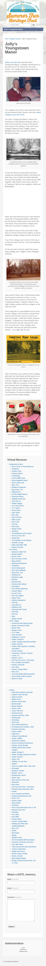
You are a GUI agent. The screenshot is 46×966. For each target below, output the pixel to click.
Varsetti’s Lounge (17, 542)
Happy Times (16, 598)
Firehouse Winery (18, 496)
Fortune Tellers (17, 591)
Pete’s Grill (15, 522)
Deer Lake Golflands (19, 570)
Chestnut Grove (17, 713)
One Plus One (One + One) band (23, 660)
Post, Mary (15, 667)
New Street (15, 784)
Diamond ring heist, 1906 (20, 715)
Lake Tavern (16, 513)
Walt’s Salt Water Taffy (19, 545)
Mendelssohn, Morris (19, 775)
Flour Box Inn (16, 501)
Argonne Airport (17, 697)
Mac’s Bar (15, 515)
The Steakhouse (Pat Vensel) (22, 533)
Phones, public (17, 800)
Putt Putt (15, 614)
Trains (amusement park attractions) (24, 847)
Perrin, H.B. (16, 798)
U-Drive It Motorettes (19, 849)
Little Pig (15, 602)
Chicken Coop (16, 471)
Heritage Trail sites (15, 39)
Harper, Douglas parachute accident (24, 642)
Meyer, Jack (16, 777)
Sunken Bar (16, 538)
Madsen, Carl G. (17, 658)
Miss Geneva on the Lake (20, 780)
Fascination (16, 586)
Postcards (15, 812)
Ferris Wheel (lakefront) (20, 589)
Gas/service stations (18, 741)
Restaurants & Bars (16, 464)
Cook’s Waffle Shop (18, 478)
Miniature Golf (16, 607)
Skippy (14, 835)
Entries (23, 949)
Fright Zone (16, 734)
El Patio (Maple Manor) (19, 494)
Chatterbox (15, 469)
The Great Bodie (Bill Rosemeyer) (23, 674)
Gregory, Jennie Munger (20, 745)
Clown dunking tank (18, 568)
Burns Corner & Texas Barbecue (23, 466)
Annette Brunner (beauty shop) (22, 623)
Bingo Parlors (16, 561)
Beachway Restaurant (19, 563)
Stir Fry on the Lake (18, 536)
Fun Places (13, 549)
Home (7, 39)
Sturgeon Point (17, 837)
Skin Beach (15, 833)
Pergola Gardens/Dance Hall (21, 796)
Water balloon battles (19, 858)
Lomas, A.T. (16, 655)
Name (13, 879)
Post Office (15, 817)
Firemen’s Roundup (18, 729)
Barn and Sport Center (19, 559)
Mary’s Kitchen (17, 517)
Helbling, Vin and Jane (19, 761)
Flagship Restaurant (18, 499)
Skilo (13, 616)
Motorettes (15, 782)
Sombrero (15, 531)
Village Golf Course (18, 851)
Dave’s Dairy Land (18, 483)
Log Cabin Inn (16, 605)
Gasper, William (17, 738)
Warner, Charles (17, 856)
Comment (14, 897)
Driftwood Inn (16, 492)
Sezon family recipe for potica (22, 676)
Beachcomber (16, 704)
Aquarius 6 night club (19, 552)
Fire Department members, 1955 (23, 727)
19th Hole (15, 612)
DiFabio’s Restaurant (19, 487)
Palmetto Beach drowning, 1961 (22, 789)
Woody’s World (17, 619)
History (11, 690)
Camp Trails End (17, 711)
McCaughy (15, 768)
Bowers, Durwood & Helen (21, 625)
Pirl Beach (15, 805)
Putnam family (16, 819)
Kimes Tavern (16, 510)
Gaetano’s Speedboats (19, 736)
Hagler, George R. (18, 639)
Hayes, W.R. (16, 759)
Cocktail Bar (16, 476)
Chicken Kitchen (17, 473)
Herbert (14, 764)
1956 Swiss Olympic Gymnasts (22, 692)
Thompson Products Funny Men (22, 842)
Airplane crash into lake (20, 694)
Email (12, 888)
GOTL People (14, 621)
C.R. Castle (16, 632)
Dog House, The (17, 489)
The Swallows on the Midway (21, 540)
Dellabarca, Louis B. (18, 637)
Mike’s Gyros (16, 519)
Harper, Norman (17, 644)
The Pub (14, 524)
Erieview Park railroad (19, 584)
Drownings (15, 720)
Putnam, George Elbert (19, 669)
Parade (14, 791)
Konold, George (17, 651)
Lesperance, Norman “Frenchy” (22, 653)
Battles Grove (16, 699)
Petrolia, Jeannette (18, 665)
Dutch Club (15, 722)
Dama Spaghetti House (19, 480)
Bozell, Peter (16, 628)
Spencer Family (17, 678)
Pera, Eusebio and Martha (20, 662)
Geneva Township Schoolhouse (22, 743)
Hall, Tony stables (18, 595)
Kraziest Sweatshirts (19, 600)
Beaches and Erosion (19, 701)
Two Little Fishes (17, 844)
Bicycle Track (16, 556)
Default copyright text (12, 961)
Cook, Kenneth (17, 635)
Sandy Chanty (16, 529)
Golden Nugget (17, 503)
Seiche (14, 830)
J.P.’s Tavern (16, 508)
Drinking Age (16, 718)
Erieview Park (16, 582)
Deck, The (15, 485)
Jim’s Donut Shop (18, 506)
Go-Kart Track (16, 593)
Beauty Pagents (17, 554)
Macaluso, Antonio (18, 771)
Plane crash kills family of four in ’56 (24, 807)
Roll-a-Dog (15, 526)
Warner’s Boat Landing (19, 853)
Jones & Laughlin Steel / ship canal (23, 766)
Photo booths (16, 803)
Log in (23, 947)
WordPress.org (23, 951)
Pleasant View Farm (18, 810)
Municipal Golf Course (19, 609)
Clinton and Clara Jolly (13, 62)
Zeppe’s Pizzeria (17, 547)
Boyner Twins (16, 708)
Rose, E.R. (15, 672)
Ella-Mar (14, 579)
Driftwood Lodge (17, 577)
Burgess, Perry (17, 630)
